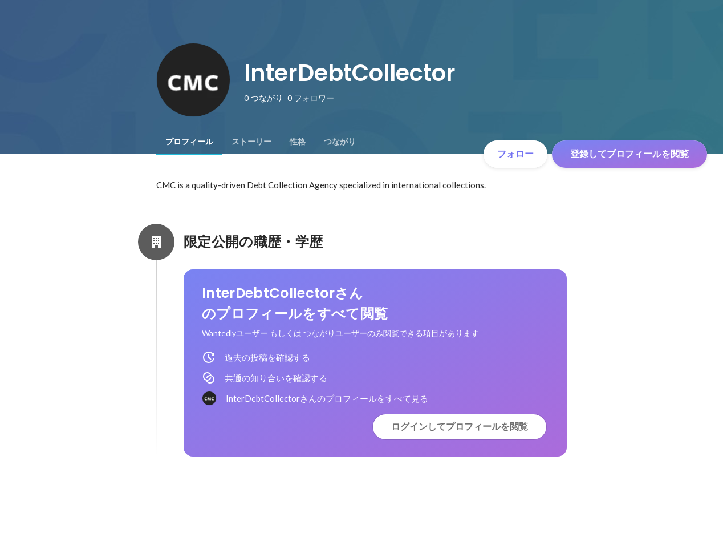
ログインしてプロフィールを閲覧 (459, 426)
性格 (298, 141)
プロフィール (189, 141)
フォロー (515, 153)
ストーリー (251, 141)
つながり (340, 141)
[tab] (189, 141)
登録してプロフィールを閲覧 (629, 153)
